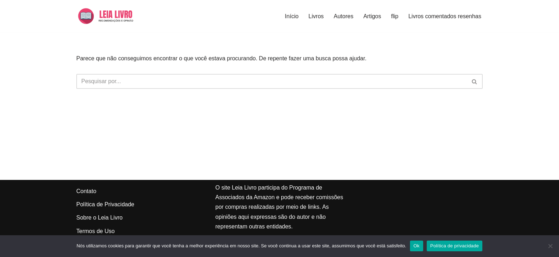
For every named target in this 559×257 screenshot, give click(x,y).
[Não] (550, 246)
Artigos (372, 16)
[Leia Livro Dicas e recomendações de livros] (112, 16)
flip (394, 16)
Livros (316, 16)
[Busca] (271, 81)
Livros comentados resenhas (444, 16)
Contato (86, 191)
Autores (343, 16)
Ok (417, 245)
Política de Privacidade (105, 204)
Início (291, 16)
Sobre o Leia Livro (99, 218)
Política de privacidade (454, 245)
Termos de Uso (95, 231)
